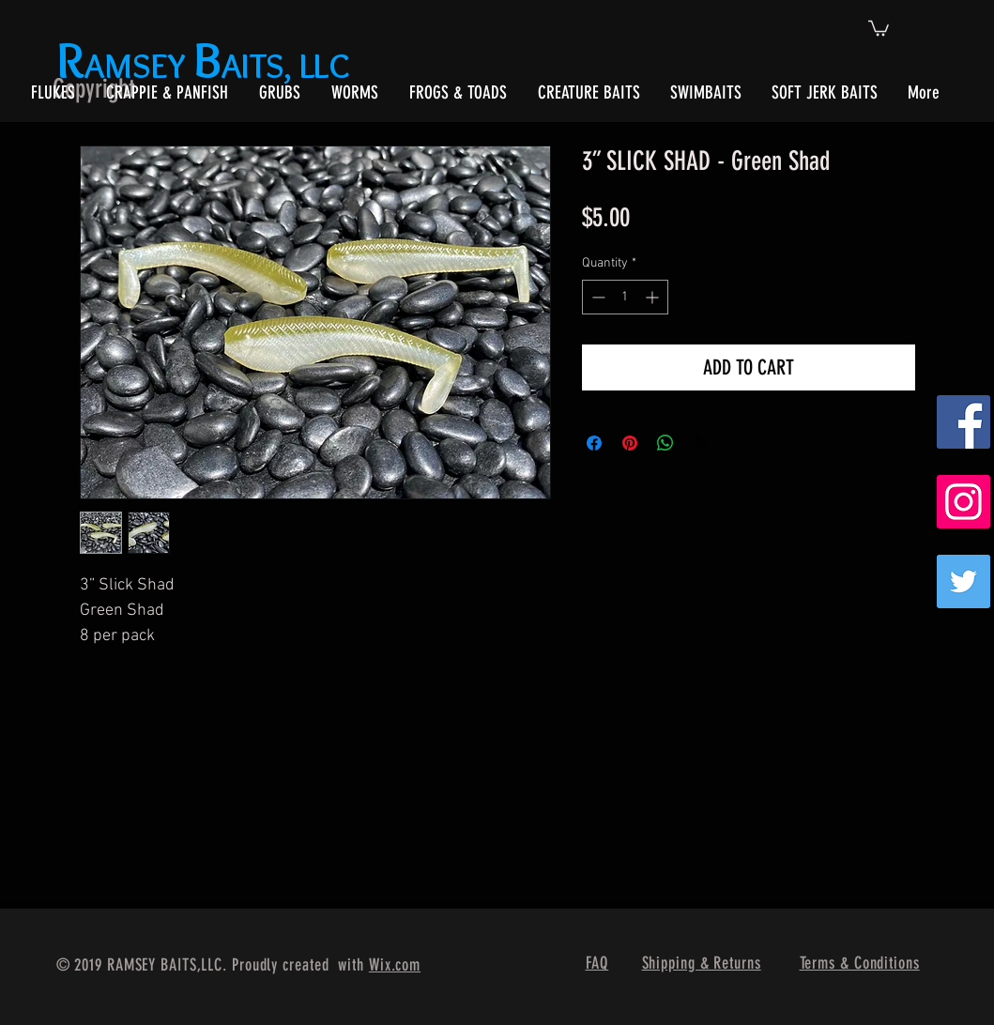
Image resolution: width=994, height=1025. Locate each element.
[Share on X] (701, 443)
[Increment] (653, 297)
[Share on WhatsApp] (665, 443)
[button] (878, 27)
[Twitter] (963, 581)
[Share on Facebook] (594, 443)
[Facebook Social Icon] (963, 422)
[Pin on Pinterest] (630, 443)
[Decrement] (596, 297)
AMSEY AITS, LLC (207, 65)
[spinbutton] (625, 297)
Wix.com (395, 965)
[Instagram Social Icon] (963, 501)
